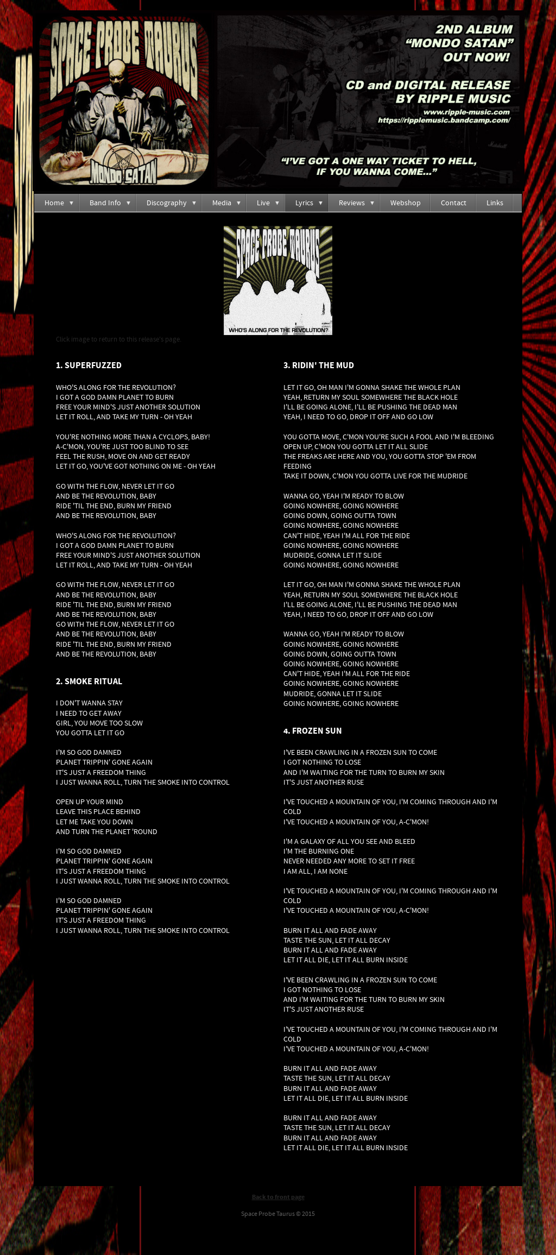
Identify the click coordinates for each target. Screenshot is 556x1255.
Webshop (405, 203)
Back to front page (278, 1197)
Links (494, 203)
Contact (453, 203)
